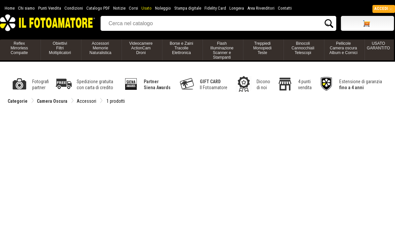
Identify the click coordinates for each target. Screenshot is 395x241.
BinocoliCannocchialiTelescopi (302, 48)
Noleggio (163, 8)
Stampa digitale (187, 8)
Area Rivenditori (261, 8)
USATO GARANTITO (378, 45)
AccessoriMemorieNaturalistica (100, 48)
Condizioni (73, 8)
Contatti (285, 8)
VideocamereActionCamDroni (141, 48)
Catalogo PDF (98, 8)
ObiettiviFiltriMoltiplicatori (60, 48)
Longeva (236, 8)
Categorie (18, 101)
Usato (146, 8)
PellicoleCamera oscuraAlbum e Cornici (343, 48)
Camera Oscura (52, 101)
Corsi (133, 8)
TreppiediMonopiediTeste (262, 48)
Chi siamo (26, 8)
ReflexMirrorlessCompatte (19, 48)
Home (10, 8)
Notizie (119, 8)
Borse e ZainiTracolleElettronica (181, 48)
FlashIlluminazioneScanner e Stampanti (221, 50)
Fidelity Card (215, 8)
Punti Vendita (49, 8)
